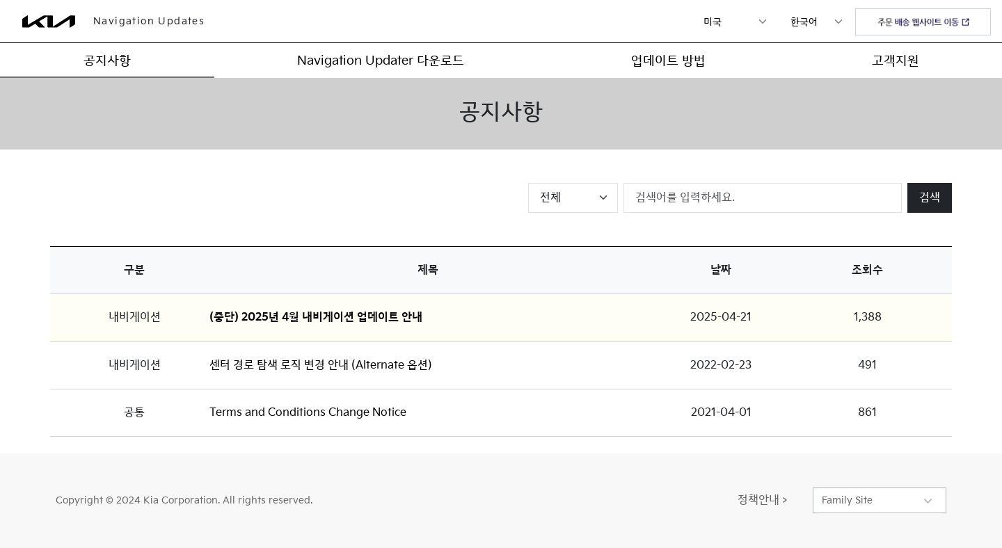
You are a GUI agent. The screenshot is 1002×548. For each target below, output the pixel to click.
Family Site (847, 500)
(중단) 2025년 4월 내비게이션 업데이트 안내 (315, 317)
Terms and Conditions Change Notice (307, 412)
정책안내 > (762, 500)
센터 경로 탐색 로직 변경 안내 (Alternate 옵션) (320, 365)
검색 (929, 197)
